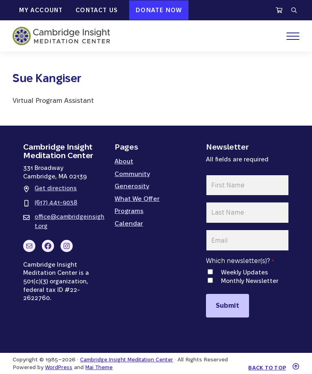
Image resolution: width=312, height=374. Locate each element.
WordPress (59, 360)
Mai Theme (100, 360)
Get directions (56, 188)
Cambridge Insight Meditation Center (128, 352)
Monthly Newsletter (249, 276)
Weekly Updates (244, 268)
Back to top (266, 360)
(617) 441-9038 (57, 202)
